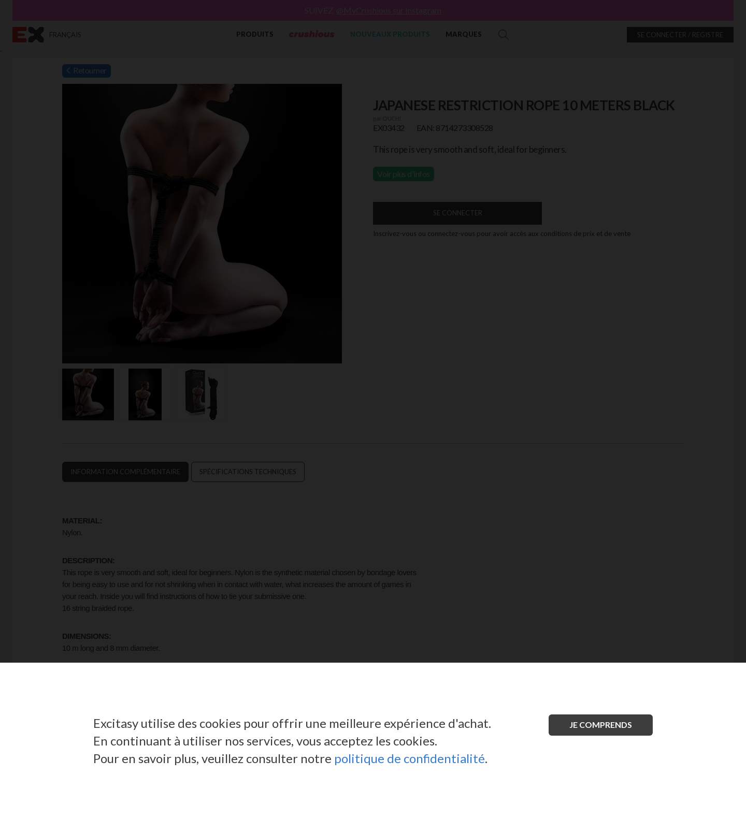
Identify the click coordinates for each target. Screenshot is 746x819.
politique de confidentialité (409, 758)
